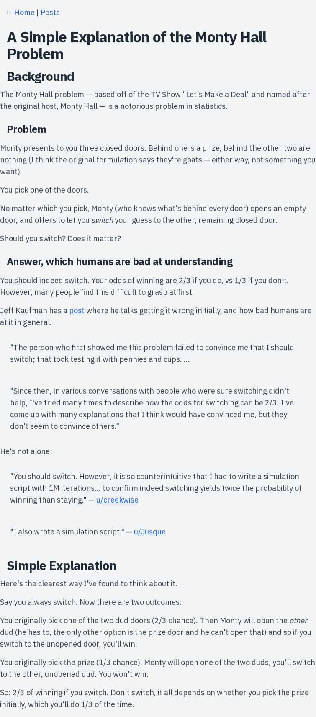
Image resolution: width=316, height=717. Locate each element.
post (77, 310)
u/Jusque (150, 531)
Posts (50, 12)
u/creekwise (117, 500)
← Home (20, 12)
